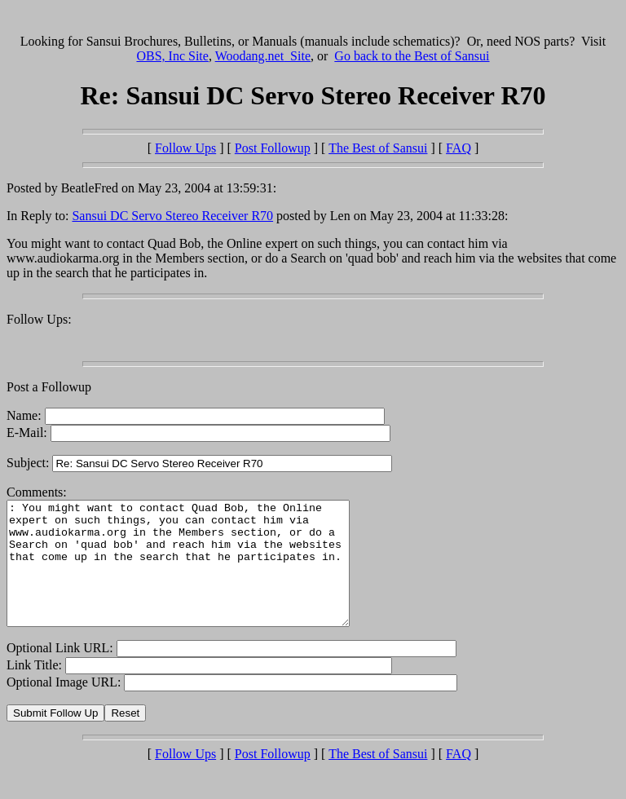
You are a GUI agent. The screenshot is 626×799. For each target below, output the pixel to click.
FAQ (458, 148)
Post (273, 148)
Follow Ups (185, 148)
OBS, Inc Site (172, 56)
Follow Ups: (39, 319)
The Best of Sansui (377, 148)
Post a (24, 387)
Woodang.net (263, 56)
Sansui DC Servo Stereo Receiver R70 (172, 216)
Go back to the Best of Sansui (411, 56)
